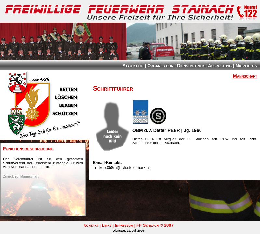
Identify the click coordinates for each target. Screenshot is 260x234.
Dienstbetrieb (190, 65)
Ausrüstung (220, 65)
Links (106, 225)
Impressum (124, 225)
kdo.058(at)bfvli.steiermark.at (124, 168)
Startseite (133, 65)
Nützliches (246, 65)
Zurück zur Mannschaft (20, 176)
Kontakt (90, 225)
